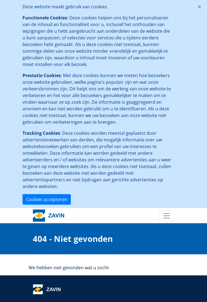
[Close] (199, 6)
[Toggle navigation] (166, 215)
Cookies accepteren (46, 199)
